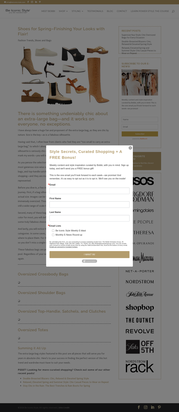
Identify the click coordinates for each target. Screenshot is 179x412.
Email (53, 185)
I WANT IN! (89, 254)
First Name (55, 198)
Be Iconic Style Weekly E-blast (71, 230)
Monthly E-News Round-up (69, 235)
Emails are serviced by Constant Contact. (64, 247)
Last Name (55, 212)
